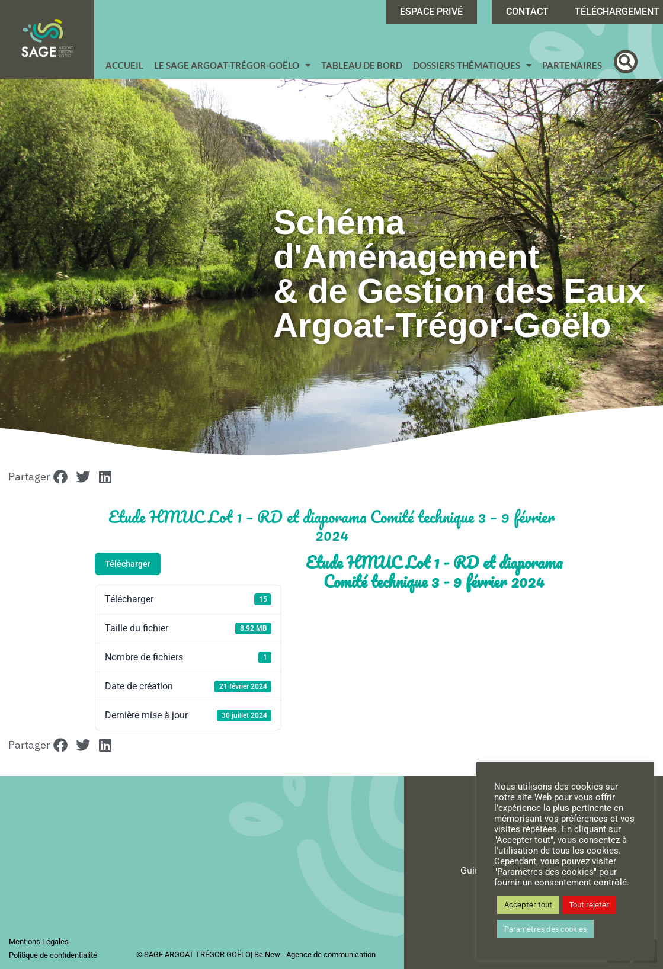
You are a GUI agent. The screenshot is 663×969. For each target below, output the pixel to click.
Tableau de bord (361, 65)
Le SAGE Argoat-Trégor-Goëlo (232, 65)
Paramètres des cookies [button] (545, 929)
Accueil (124, 65)
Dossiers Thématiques (472, 65)
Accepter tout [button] (528, 905)
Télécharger (127, 564)
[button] (626, 61)
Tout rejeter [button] (589, 905)
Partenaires (572, 65)
